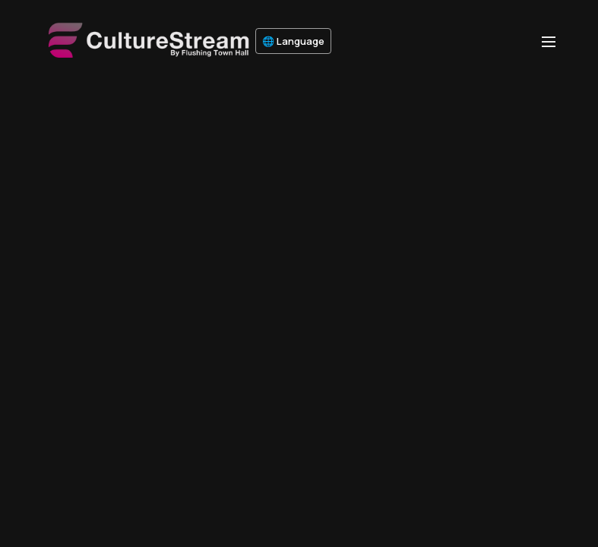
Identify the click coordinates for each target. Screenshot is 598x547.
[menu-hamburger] (548, 41)
